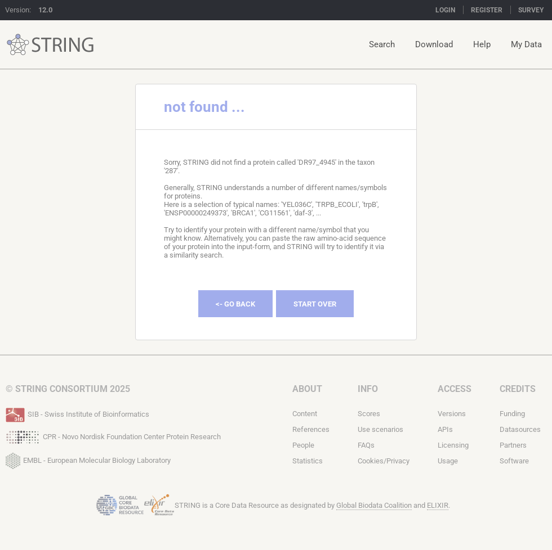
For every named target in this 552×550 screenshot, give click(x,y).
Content (304, 413)
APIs (445, 429)
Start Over (314, 304)
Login (445, 10)
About (307, 389)
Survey (531, 10)
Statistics (307, 461)
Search (382, 44)
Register (486, 10)
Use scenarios (380, 429)
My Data (526, 44)
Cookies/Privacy (383, 461)
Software (514, 461)
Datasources (520, 429)
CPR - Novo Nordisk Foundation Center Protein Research (113, 435)
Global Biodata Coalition (374, 505)
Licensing (453, 445)
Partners (513, 445)
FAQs (366, 445)
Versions (452, 413)
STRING (18, 44)
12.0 (45, 10)
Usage (448, 461)
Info (368, 389)
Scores (369, 413)
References (311, 429)
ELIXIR (437, 505)
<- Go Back (235, 304)
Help (482, 44)
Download (434, 44)
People (303, 445)
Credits (518, 389)
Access (454, 389)
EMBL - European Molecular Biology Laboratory (88, 458)
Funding (512, 413)
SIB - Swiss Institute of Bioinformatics (77, 413)
